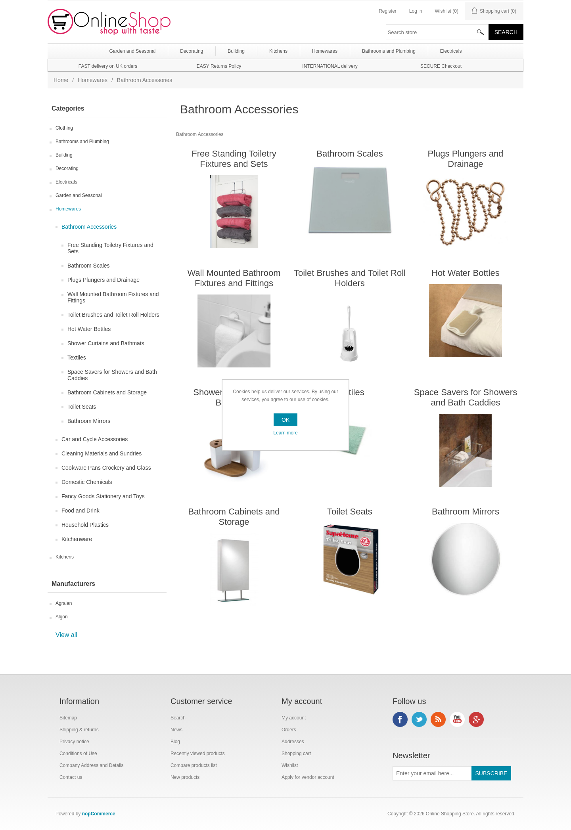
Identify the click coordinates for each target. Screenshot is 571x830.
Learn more (285, 433)
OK (285, 420)
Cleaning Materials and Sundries (101, 453)
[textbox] (437, 32)
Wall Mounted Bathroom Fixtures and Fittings (113, 297)
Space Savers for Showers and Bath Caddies (112, 375)
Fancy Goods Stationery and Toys (103, 496)
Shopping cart (296, 753)
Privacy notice (74, 741)
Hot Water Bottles (89, 329)
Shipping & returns (79, 729)
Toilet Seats (81, 407)
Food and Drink (80, 510)
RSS (438, 719)
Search (178, 718)
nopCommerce (98, 814)
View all (66, 634)
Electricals (66, 182)
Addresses (293, 741)
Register (388, 11)
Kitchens (65, 557)
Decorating (67, 168)
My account (294, 718)
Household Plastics (85, 525)
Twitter (419, 719)
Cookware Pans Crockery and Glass (106, 468)
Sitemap (68, 718)
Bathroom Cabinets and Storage (107, 392)
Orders (289, 729)
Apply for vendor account (308, 777)
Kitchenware (76, 539)
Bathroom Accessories (89, 227)
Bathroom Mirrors (88, 421)
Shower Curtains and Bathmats (105, 343)
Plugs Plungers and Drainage (103, 280)
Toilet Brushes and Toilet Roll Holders (113, 315)
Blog (175, 741)
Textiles (76, 357)
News (176, 729)
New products (185, 777)
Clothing (64, 128)
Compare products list (194, 765)
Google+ (476, 719)
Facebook (400, 719)
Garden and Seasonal (79, 195)
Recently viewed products (198, 753)
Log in (415, 11)
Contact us (70, 777)
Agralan (64, 603)
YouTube (457, 719)
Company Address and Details (91, 765)
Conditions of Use (78, 753)
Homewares (92, 80)
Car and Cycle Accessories (94, 439)
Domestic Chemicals (86, 482)
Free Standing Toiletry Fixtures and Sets (110, 248)
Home (61, 80)
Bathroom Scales (88, 265)
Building (64, 155)
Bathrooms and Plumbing (82, 141)
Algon (62, 617)
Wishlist (290, 765)
